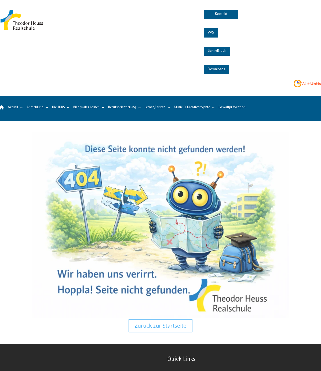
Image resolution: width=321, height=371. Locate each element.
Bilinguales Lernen (86, 107)
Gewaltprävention (232, 107)
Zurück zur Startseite (160, 325)
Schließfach (217, 51)
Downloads (216, 70)
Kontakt (221, 14)
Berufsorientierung (122, 107)
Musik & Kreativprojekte (192, 107)
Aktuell (13, 107)
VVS (211, 33)
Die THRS (58, 107)
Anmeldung (35, 107)
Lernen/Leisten (155, 107)
